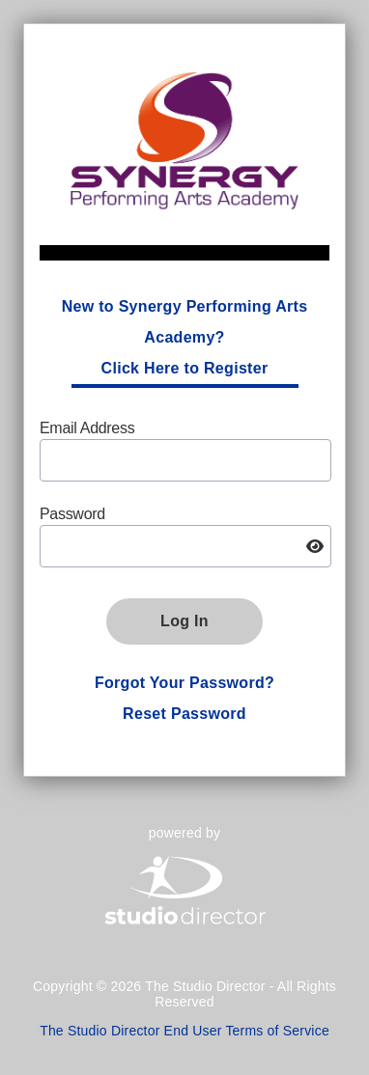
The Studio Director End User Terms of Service (184, 1030)
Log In (184, 621)
